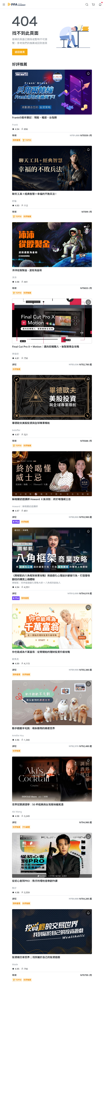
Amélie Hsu (18, 735)
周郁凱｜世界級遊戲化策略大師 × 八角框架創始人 (36, 582)
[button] (4, 4)
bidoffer (16, 430)
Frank (15, 124)
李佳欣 (15, 353)
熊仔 (14, 888)
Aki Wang (17, 811)
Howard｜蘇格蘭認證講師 (25, 506)
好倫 (14, 201)
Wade (15, 964)
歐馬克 (15, 659)
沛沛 (14, 277)
